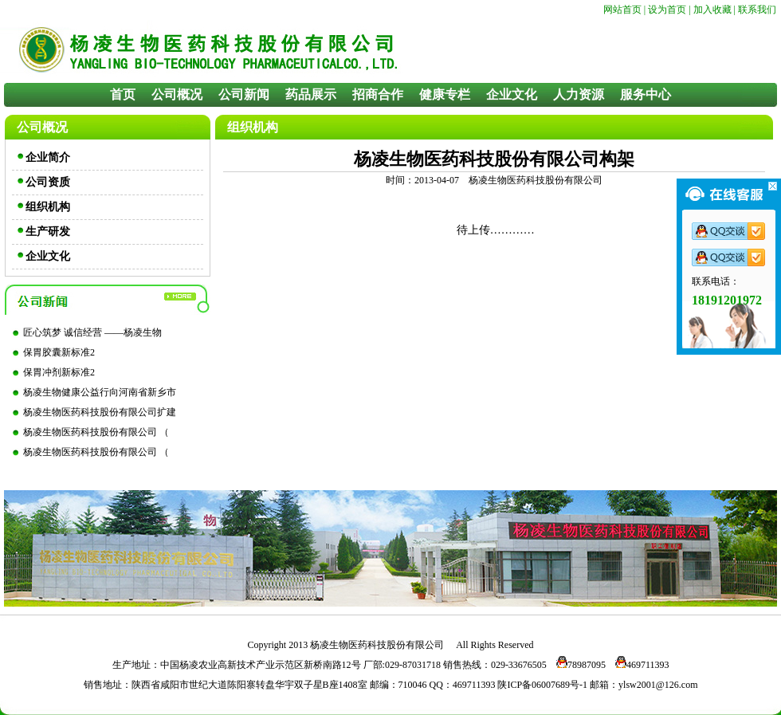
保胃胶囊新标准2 (59, 352)
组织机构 (48, 207)
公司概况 (176, 94)
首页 (122, 94)
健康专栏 (444, 94)
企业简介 (48, 157)
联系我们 (757, 9)
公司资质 (48, 182)
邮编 (379, 684)
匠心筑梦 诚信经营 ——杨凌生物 (92, 332)
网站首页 (622, 9)
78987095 (577, 664)
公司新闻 (243, 94)
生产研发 (48, 232)
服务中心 (645, 94)
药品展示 (310, 94)
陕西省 (145, 684)
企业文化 (511, 94)
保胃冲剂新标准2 (59, 372)
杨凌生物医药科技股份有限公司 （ (96, 432)
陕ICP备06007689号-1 (542, 684)
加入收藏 (712, 9)
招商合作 (377, 94)
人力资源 (578, 94)
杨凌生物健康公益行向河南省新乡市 (99, 392)
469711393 (638, 664)
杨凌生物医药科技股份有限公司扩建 (99, 412)
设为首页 (667, 9)
